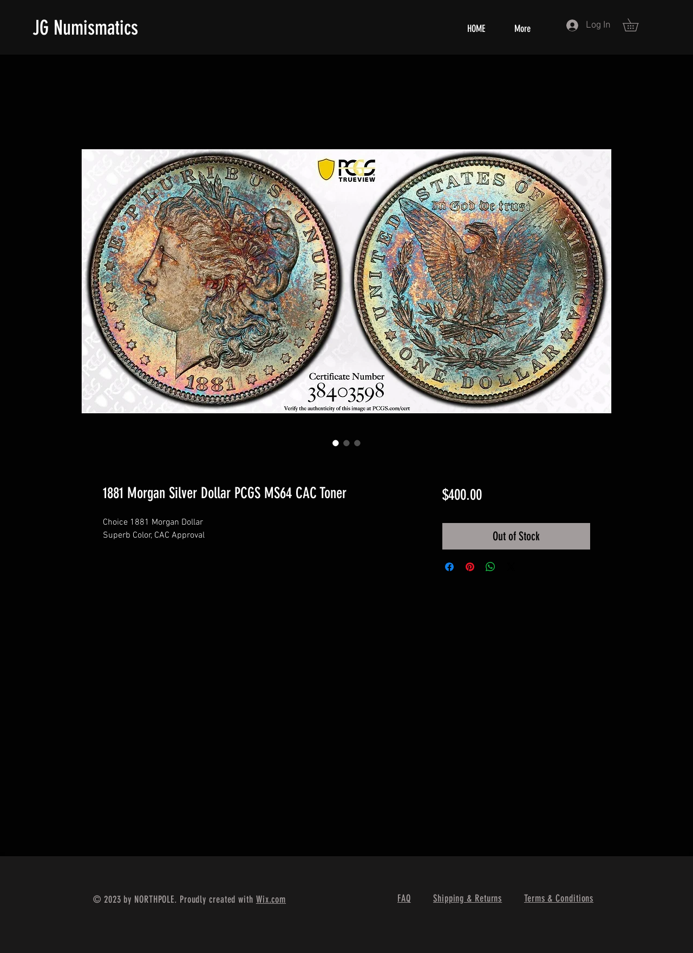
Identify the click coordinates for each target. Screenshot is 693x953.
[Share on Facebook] (449, 566)
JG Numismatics (85, 27)
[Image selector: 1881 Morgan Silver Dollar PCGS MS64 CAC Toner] (335, 443)
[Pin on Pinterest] (469, 566)
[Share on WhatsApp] (490, 566)
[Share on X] (511, 566)
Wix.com (271, 899)
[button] (637, 24)
